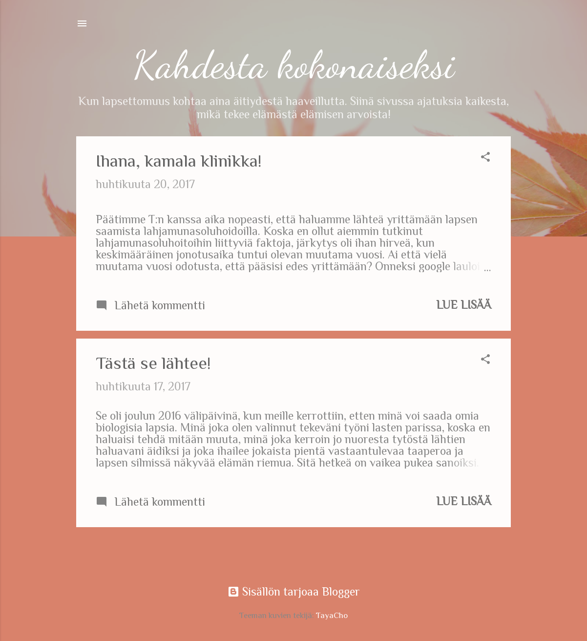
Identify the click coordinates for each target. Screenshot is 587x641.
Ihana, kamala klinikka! (179, 161)
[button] (485, 158)
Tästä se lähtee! (153, 363)
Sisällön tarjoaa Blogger (294, 591)
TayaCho (332, 615)
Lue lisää (463, 304)
